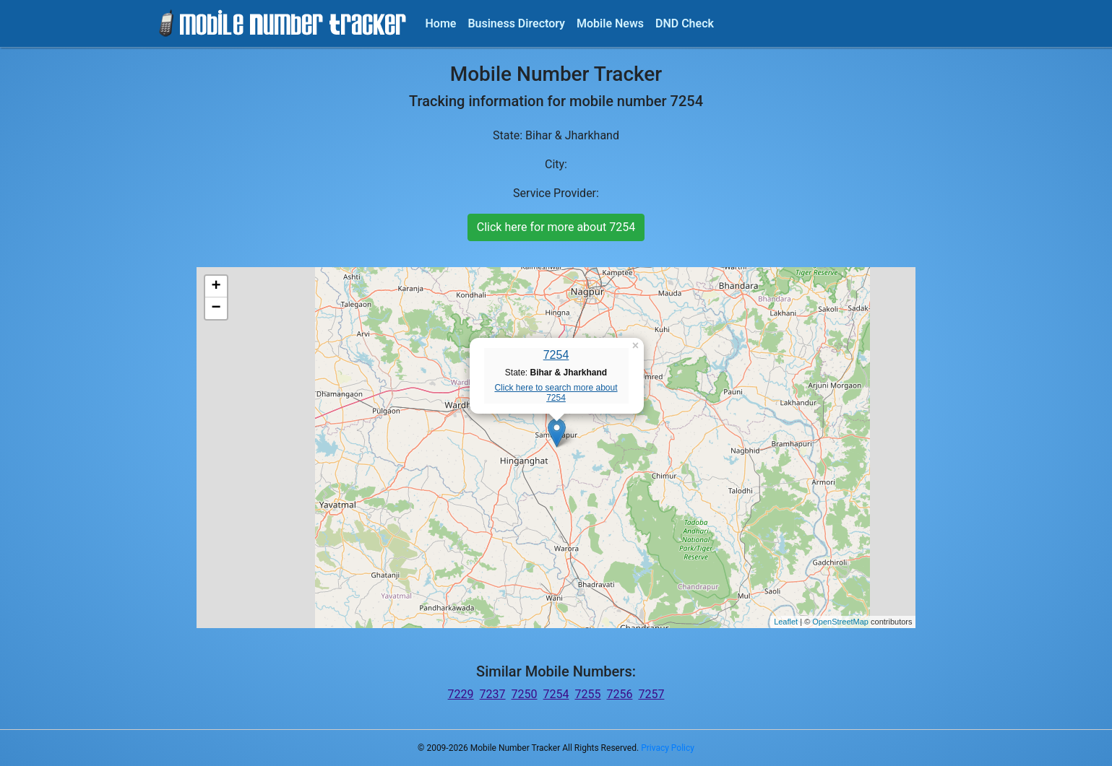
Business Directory (516, 23)
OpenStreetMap (840, 621)
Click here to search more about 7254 (555, 393)
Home (441, 23)
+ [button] (215, 286)
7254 (556, 355)
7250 (525, 694)
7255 (587, 694)
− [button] (215, 308)
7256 (619, 694)
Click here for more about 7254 (556, 227)
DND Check (684, 23)
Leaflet (786, 621)
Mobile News (610, 23)
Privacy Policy (667, 748)
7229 (461, 694)
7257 (651, 694)
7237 (493, 694)
